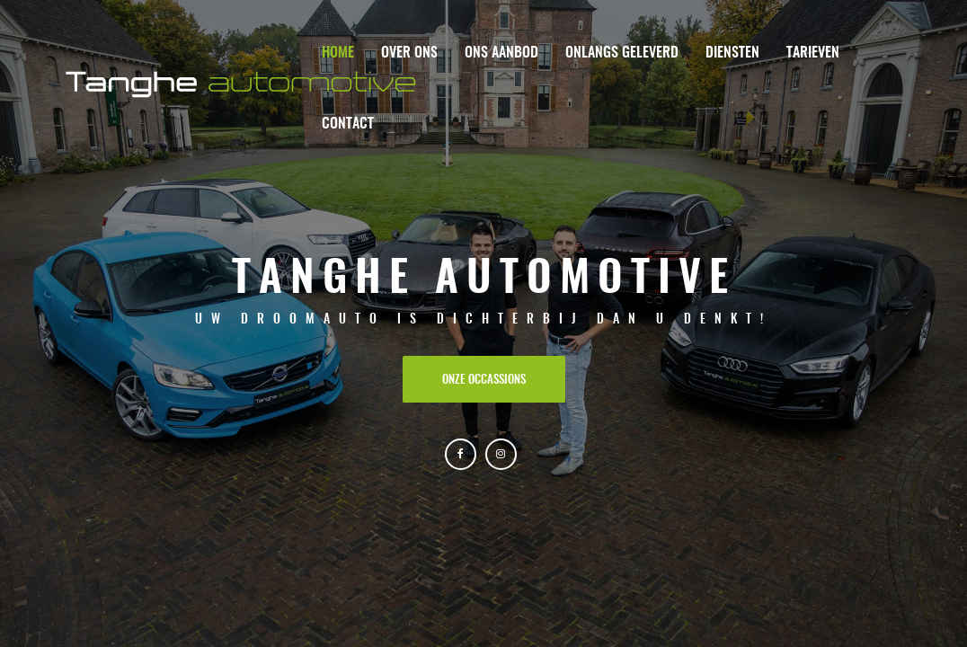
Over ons (409, 53)
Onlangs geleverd (622, 53)
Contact (348, 124)
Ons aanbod (501, 53)
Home (338, 53)
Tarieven (812, 53)
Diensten (732, 53)
